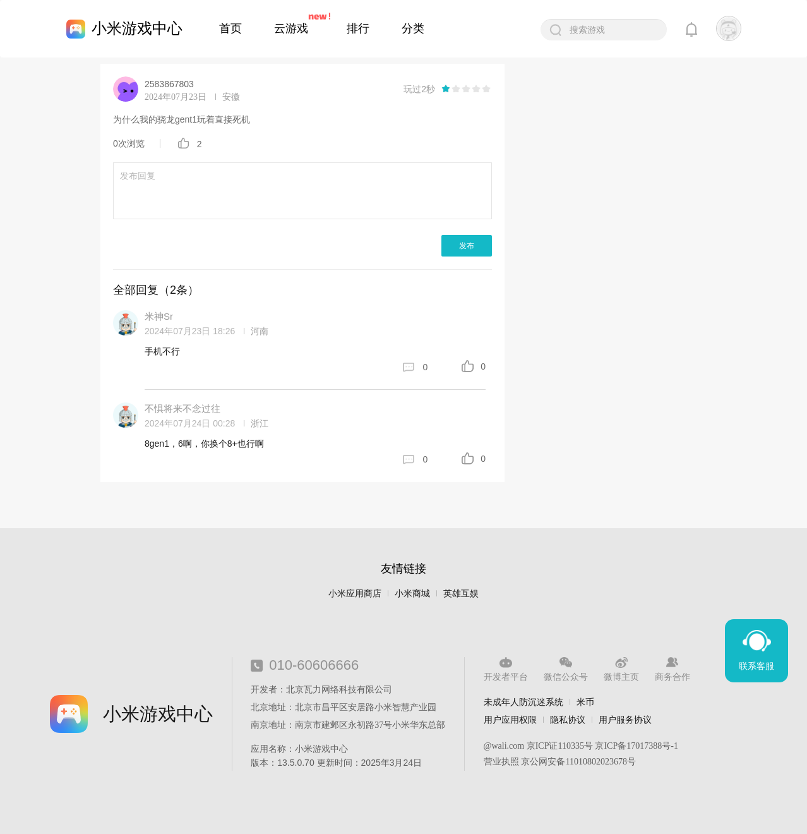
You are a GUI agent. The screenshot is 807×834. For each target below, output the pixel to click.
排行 (358, 28)
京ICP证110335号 (560, 746)
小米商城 (412, 593)
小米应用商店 (354, 593)
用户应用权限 (510, 720)
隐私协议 (567, 720)
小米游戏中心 (137, 28)
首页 (230, 28)
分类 (413, 28)
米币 (585, 702)
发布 (466, 245)
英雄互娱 (461, 593)
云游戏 (291, 28)
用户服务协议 (625, 720)
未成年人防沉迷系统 (523, 702)
